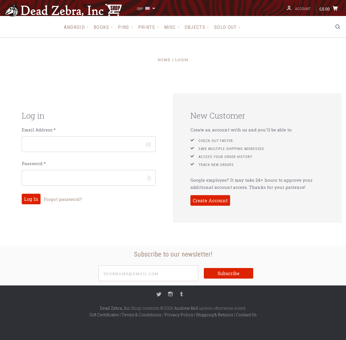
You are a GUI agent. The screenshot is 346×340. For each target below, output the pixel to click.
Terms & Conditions (141, 314)
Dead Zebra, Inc (115, 308)
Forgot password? (63, 199)
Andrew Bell (186, 308)
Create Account (210, 200)
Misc (170, 27)
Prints (146, 27)
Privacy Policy (178, 314)
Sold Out (225, 27)
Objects (195, 27)
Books (101, 27)
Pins (123, 27)
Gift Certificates (104, 314)
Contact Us (246, 314)
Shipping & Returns (214, 314)
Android (74, 27)
